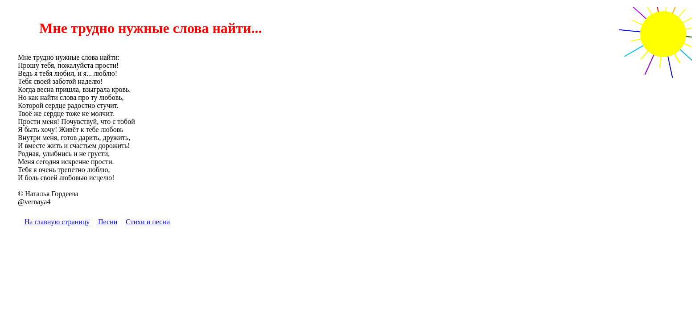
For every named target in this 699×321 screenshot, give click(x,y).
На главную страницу (57, 222)
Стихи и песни (148, 222)
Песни (107, 222)
